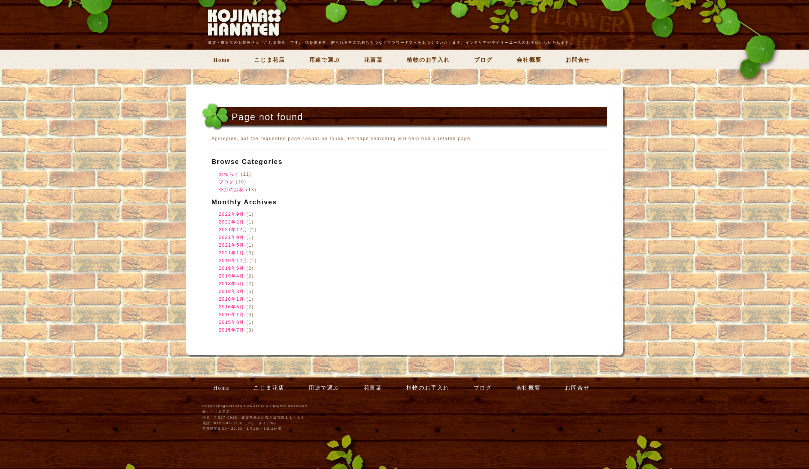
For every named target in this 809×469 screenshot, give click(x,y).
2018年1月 (232, 299)
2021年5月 (232, 245)
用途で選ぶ (324, 60)
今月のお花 (231, 189)
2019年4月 (232, 276)
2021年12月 (233, 229)
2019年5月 (232, 268)
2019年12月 (233, 260)
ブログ (483, 60)
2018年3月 (232, 291)
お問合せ (578, 60)
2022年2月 (232, 222)
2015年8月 (232, 322)
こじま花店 (269, 60)
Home (221, 60)
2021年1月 (232, 252)
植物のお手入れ (428, 60)
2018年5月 (232, 283)
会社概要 (529, 60)
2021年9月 (232, 237)
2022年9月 (232, 214)
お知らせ (229, 174)
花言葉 (373, 60)
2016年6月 (232, 306)
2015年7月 (232, 330)
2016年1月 (232, 314)
